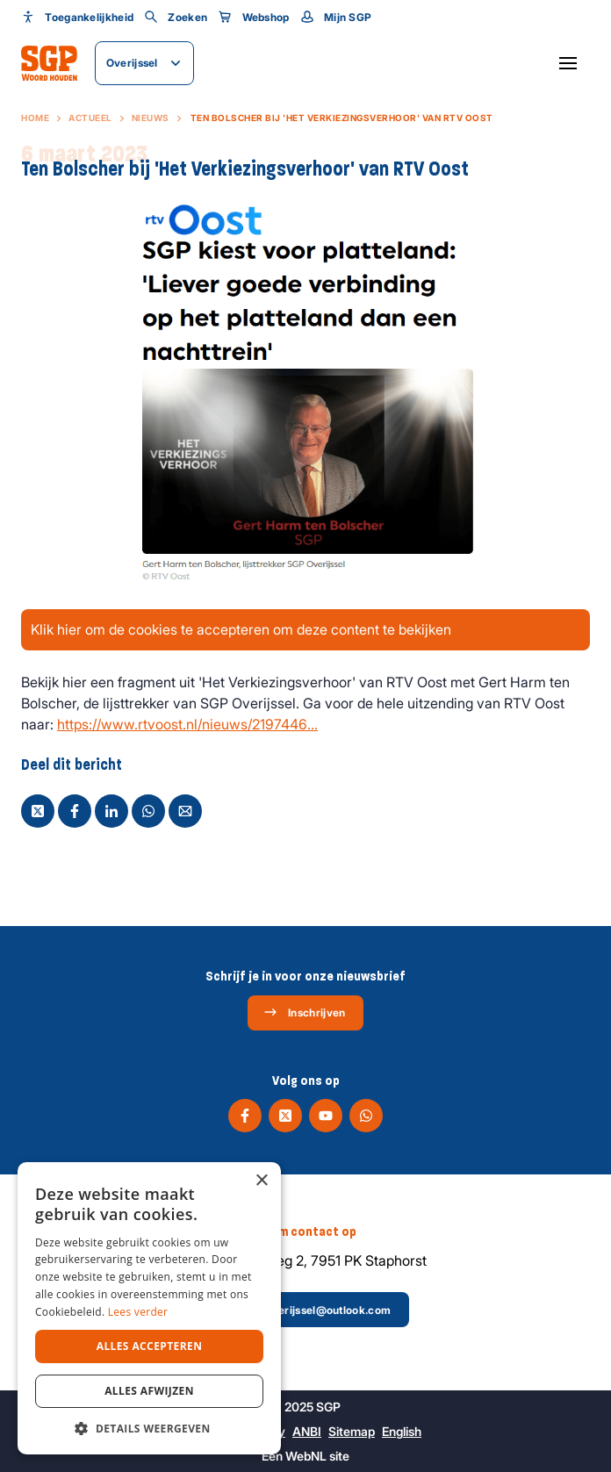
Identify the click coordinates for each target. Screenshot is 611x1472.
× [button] (261, 1181)
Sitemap (351, 1431)
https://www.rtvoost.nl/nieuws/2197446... (187, 724)
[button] (149, 1428)
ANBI (306, 1431)
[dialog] (149, 1308)
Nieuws (150, 117)
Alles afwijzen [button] (149, 1390)
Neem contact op (305, 1231)
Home (35, 117)
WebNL (306, 1455)
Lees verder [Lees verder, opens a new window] (138, 1311)
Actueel (90, 117)
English (401, 1431)
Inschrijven (304, 1012)
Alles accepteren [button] (150, 1346)
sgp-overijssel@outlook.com (304, 1310)
